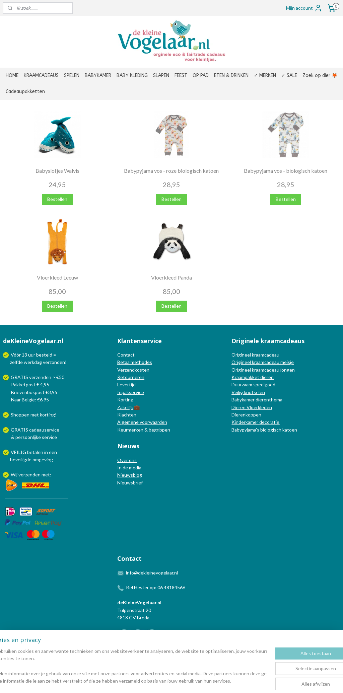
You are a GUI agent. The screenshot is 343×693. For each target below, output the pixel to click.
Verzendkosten (133, 370)
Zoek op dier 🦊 (319, 75)
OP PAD (201, 75)
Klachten (126, 414)
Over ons (127, 460)
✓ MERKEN (265, 75)
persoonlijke (28, 437)
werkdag (33, 362)
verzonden (54, 362)
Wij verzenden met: (31, 474)
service (49, 437)
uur (31, 355)
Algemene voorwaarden (142, 422)
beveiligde (20, 459)
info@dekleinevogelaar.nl (152, 572)
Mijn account (304, 8)
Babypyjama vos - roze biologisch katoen (171, 170)
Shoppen (20, 414)
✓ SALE (289, 75)
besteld (44, 355)
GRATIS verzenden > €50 (37, 377)
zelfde (16, 362)
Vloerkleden (259, 407)
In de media (129, 467)
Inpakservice (130, 392)
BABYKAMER (98, 75)
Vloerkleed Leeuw (57, 277)
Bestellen (57, 199)
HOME (12, 75)
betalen (35, 452)
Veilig (237, 392)
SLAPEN (161, 75)
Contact (126, 355)
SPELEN (71, 75)
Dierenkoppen (246, 414)
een (53, 452)
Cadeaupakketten (25, 91)
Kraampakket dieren (252, 377)
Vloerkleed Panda (171, 277)
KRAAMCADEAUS (41, 75)
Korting (125, 399)
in (46, 452)
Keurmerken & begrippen (143, 430)
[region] (127, 666)
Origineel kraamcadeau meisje (262, 362)
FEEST (181, 75)
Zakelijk (125, 407)
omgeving (42, 459)
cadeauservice (44, 430)
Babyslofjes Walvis (57, 170)
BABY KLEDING (132, 75)
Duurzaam (242, 384)
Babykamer (243, 399)
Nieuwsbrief (130, 482)
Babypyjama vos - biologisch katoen (285, 170)
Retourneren (130, 377)
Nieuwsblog (129, 475)
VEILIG (19, 452)
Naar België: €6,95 (30, 399)
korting (47, 414)
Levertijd (126, 384)
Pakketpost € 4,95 (26, 384)
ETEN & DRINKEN (231, 75)
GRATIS (20, 430)
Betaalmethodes (134, 362)
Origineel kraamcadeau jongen (263, 370)
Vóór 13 (19, 355)
